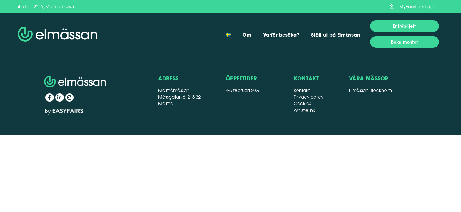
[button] (413, 6)
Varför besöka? (281, 35)
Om (247, 35)
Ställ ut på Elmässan (335, 35)
